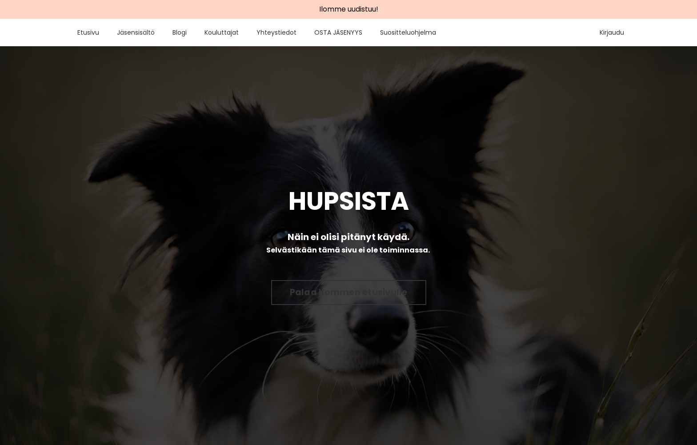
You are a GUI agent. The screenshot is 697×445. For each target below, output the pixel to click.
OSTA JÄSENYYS (338, 32)
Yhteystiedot (276, 32)
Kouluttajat (221, 32)
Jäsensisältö (136, 32)
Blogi (179, 32)
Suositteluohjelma (408, 32)
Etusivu (88, 32)
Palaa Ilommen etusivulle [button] (349, 292)
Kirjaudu (612, 32)
